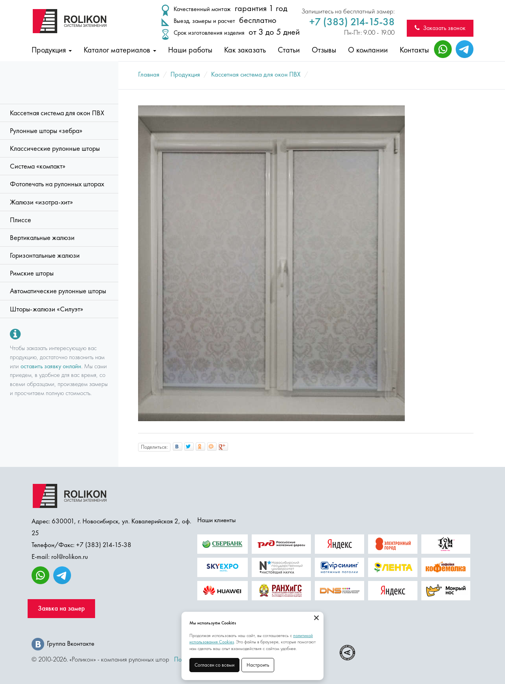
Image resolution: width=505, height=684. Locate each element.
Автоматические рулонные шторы (58, 291)
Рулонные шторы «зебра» (46, 130)
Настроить (258, 665)
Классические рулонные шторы (55, 148)
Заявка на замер (61, 608)
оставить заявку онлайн (51, 366)
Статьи (289, 49)
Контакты (414, 49)
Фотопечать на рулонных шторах (57, 184)
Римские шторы (32, 273)
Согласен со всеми (214, 665)
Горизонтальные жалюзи (45, 255)
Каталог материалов (120, 49)
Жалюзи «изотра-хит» (41, 202)
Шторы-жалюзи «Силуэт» (46, 309)
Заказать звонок (440, 28)
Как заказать (245, 49)
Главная (148, 74)
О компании (368, 49)
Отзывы (324, 49)
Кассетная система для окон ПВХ (57, 113)
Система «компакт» (37, 166)
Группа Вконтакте (63, 643)
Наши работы (190, 49)
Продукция (52, 49)
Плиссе (20, 220)
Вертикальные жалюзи (42, 237)
